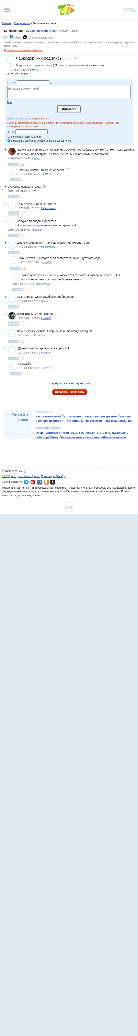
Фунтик (36, 158)
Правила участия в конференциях (23, 50)
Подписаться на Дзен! (40, 37)
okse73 (34, 70)
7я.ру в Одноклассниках (46, 482)
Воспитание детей (47, 428)
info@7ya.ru (9, 476)
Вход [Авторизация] (129, 9)
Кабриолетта (48, 208)
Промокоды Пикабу (53, 476)
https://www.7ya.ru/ (29, 476)
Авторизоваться (41, 118)
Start (43, 335)
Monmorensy (48, 247)
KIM (34, 191)
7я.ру (52, 482)
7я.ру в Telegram (26, 482)
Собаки (74, 31)
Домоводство (44, 411)
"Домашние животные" (40, 30)
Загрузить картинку (9, 101)
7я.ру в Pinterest (32, 482)
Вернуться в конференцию (69, 383)
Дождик (45, 301)
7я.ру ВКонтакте (39, 482)
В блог (17, 37)
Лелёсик (45, 352)
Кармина (37, 230)
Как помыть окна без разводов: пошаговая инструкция (77, 416)
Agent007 (46, 318)
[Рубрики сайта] (7, 10)
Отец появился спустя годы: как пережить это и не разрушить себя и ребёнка (82, 435)
